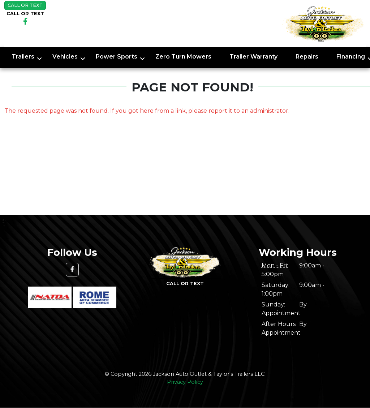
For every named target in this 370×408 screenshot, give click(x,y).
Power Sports (116, 56)
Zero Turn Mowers (183, 56)
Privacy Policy (185, 382)
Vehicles (65, 56)
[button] (72, 269)
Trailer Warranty (253, 56)
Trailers (23, 56)
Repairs (307, 56)
